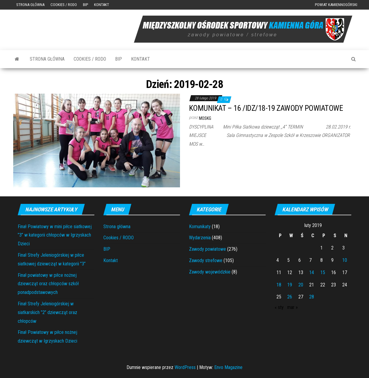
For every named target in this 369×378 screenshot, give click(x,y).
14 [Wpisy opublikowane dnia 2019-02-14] (311, 272)
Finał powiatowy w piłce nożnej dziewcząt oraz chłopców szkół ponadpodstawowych (48, 283)
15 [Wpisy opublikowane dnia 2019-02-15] (322, 272)
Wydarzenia (200, 237)
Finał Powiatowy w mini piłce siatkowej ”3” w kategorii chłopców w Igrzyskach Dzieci (55, 235)
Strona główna (30, 4)
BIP (85, 4)
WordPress (185, 367)
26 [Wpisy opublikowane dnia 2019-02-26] (289, 297)
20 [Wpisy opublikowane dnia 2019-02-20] (300, 285)
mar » (292, 307)
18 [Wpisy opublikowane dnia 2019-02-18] (278, 285)
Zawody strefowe (205, 260)
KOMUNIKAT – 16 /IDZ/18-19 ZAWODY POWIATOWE (266, 108)
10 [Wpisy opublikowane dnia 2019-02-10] (344, 260)
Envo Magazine (228, 367)
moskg (205, 118)
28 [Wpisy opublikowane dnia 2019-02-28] (311, 297)
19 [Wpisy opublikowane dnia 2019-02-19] (289, 285)
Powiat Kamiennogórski (336, 4)
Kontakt (101, 4)
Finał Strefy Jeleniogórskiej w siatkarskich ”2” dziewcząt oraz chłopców (47, 312)
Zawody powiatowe (207, 249)
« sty (279, 307)
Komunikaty (200, 226)
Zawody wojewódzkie (209, 272)
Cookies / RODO (63, 4)
